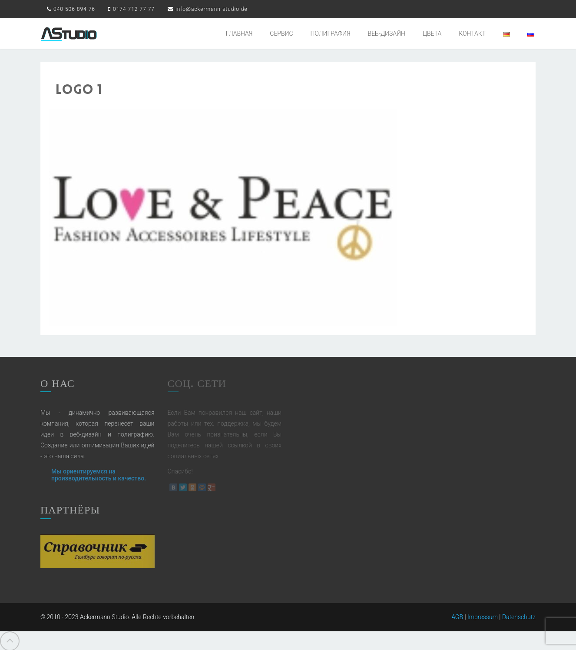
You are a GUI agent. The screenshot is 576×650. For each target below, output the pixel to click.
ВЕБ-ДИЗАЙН (386, 33)
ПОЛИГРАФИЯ (331, 33)
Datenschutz (519, 615)
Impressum (482, 615)
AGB (457, 615)
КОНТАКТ (472, 33)
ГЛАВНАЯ (239, 33)
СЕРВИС (281, 33)
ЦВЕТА (432, 33)
